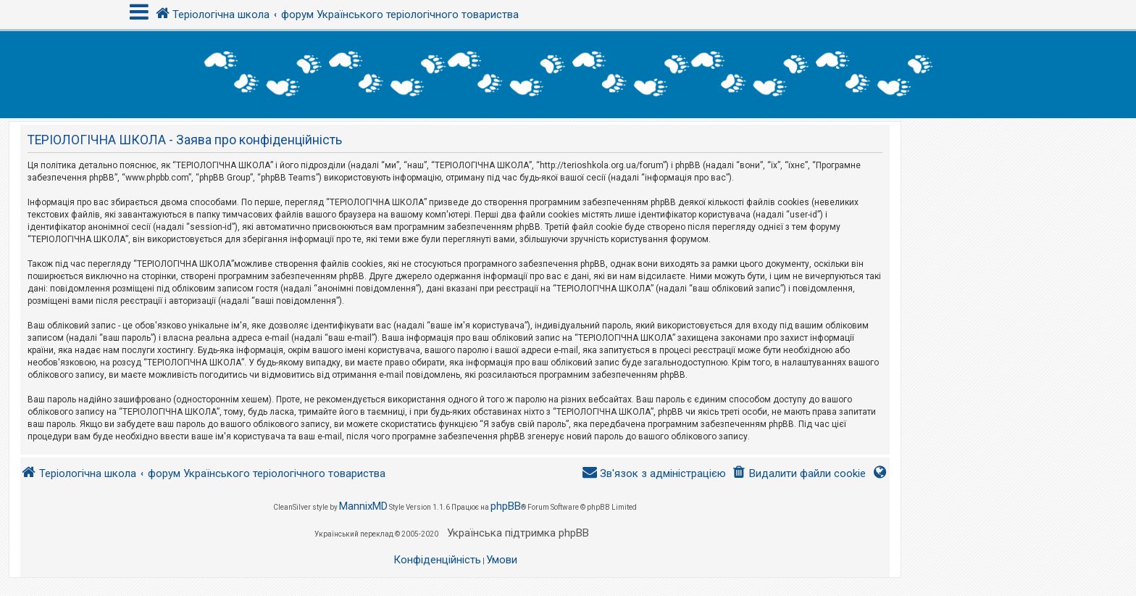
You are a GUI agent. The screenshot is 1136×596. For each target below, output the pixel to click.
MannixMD (363, 506)
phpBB (505, 506)
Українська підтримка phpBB (518, 532)
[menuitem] (798, 474)
